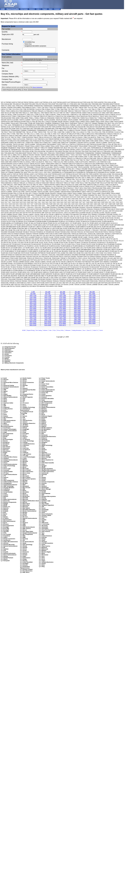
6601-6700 (47, 316)
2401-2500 (92, 300)
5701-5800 (62, 313)
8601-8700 (47, 324)
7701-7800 (62, 320)
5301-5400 (77, 311)
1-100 (33, 292)
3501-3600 (33, 305)
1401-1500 (92, 296)
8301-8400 (77, 322)
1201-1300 (62, 296)
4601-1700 (47, 309)
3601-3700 (47, 305)
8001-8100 (33, 322)
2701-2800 (62, 302)
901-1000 (92, 294)
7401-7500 (92, 318)
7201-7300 (62, 318)
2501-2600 (33, 302)
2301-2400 (77, 300)
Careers (101, 331)
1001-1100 (33, 296)
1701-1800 (62, 298)
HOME (24, 331)
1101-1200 (47, 296)
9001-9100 (33, 326)
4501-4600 (33, 309)
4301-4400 (77, 307)
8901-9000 (92, 324)
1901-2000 (92, 298)
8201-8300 (62, 322)
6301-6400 (77, 315)
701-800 (62, 294)
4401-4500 (92, 307)
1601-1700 (47, 298)
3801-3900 (77, 305)
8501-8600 (33, 324)
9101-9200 (47, 326)
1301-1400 (77, 296)
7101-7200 (47, 318)
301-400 (77, 292)
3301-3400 (77, 304)
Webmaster (67, 331)
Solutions (45, 331)
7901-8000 (92, 320)
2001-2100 (33, 300)
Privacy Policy (60, 331)
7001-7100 (33, 318)
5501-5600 (33, 313)
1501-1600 (33, 298)
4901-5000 (92, 309)
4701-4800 (62, 309)
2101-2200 (47, 300)
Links (50, 331)
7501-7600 (33, 320)
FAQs (54, 331)
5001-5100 (33, 311)
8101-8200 (47, 322)
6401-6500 (92, 315)
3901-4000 (92, 305)
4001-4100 (33, 307)
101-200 (47, 292)
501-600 (32, 294)
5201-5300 (62, 311)
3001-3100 (33, 304)
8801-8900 (77, 324)
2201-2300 (62, 300)
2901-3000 (92, 302)
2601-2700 (47, 302)
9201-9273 (62, 326)
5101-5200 (47, 311)
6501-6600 (33, 316)
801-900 (77, 294)
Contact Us (95, 331)
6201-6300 (62, 315)
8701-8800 (62, 324)
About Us (89, 331)
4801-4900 (77, 309)
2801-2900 (77, 302)
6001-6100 (33, 315)
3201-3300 (62, 304)
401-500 (92, 292)
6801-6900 (77, 316)
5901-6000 (92, 313)
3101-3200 (47, 304)
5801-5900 (77, 313)
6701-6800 (62, 316)
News (84, 331)
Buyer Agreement (37, 88)
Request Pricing (30, 331)
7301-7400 (77, 318)
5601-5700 (47, 313)
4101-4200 (47, 307)
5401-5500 (92, 311)
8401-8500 (92, 322)
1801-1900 (77, 298)
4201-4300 (62, 307)
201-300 (62, 292)
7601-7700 (47, 320)
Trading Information (76, 331)
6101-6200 (47, 315)
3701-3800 (62, 305)
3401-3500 (92, 304)
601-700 (47, 294)
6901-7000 (92, 316)
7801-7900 (77, 320)
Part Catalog (39, 331)
